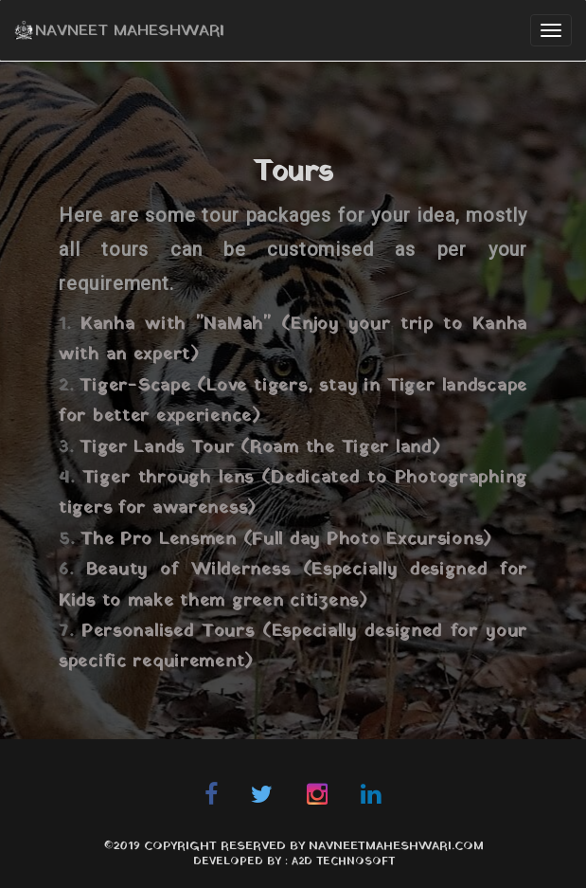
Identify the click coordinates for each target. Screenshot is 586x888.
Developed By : (242, 861)
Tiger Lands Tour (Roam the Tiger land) (260, 448)
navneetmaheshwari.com (396, 846)
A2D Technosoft (343, 861)
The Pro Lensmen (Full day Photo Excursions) (286, 540)
